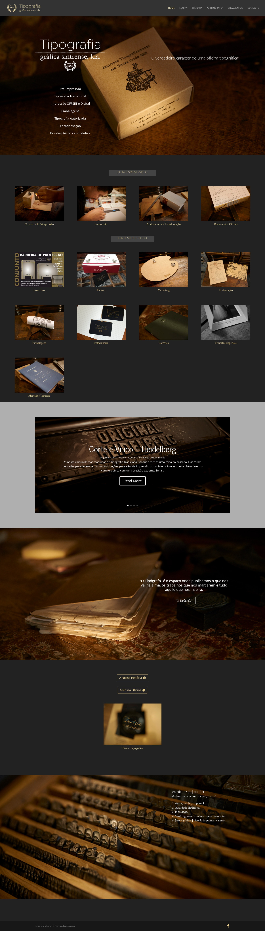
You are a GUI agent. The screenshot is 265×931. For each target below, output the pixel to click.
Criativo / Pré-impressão (39, 224)
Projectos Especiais (226, 343)
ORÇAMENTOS (235, 8)
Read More (132, 486)
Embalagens (39, 343)
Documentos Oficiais (226, 224)
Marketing (164, 290)
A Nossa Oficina (130, 690)
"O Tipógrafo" (184, 600)
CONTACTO (253, 8)
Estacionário (101, 343)
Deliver (101, 290)
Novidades (143, 463)
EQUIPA (183, 8)
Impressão (101, 224)
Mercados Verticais (39, 396)
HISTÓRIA (197, 8)
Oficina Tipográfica (132, 748)
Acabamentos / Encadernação (164, 224)
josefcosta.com (67, 926)
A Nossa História (130, 678)
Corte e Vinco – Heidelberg (132, 454)
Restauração (226, 290)
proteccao (39, 290)
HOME (171, 8)
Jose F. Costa (110, 463)
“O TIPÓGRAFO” (215, 8)
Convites (164, 343)
